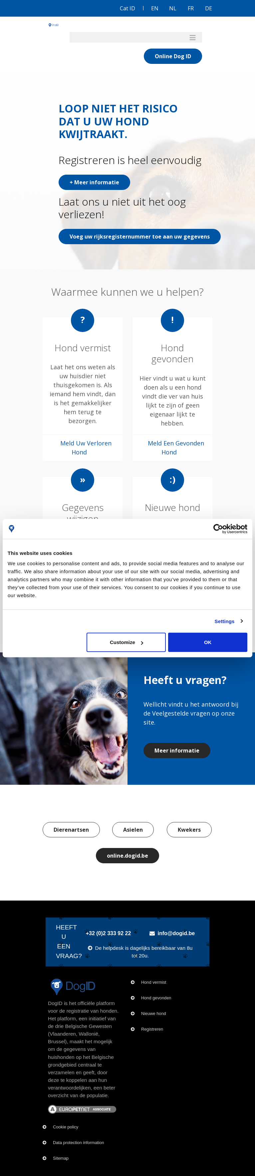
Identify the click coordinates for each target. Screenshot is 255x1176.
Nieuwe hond (153, 1013)
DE (208, 8)
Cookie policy (65, 1126)
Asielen (133, 829)
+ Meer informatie (94, 182)
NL (172, 8)
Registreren (152, 1029)
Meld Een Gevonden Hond (176, 447)
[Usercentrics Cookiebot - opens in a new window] (218, 529)
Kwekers (189, 829)
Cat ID (127, 8)
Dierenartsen (71, 829)
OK (208, 642)
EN (154, 8)
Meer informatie (176, 750)
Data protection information (78, 1142)
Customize (126, 642)
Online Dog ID (173, 56)
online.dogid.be (127, 855)
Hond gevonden (156, 997)
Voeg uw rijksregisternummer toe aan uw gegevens (140, 236)
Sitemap (61, 1158)
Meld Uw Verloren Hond (86, 447)
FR (191, 8)
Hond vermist (153, 982)
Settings (225, 621)
